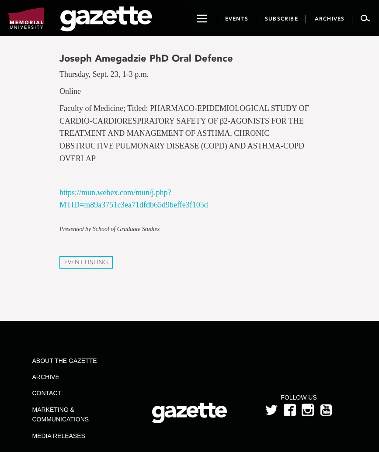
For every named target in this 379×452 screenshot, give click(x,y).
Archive (45, 376)
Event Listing (86, 262)
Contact (47, 393)
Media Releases (58, 435)
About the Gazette (64, 360)
